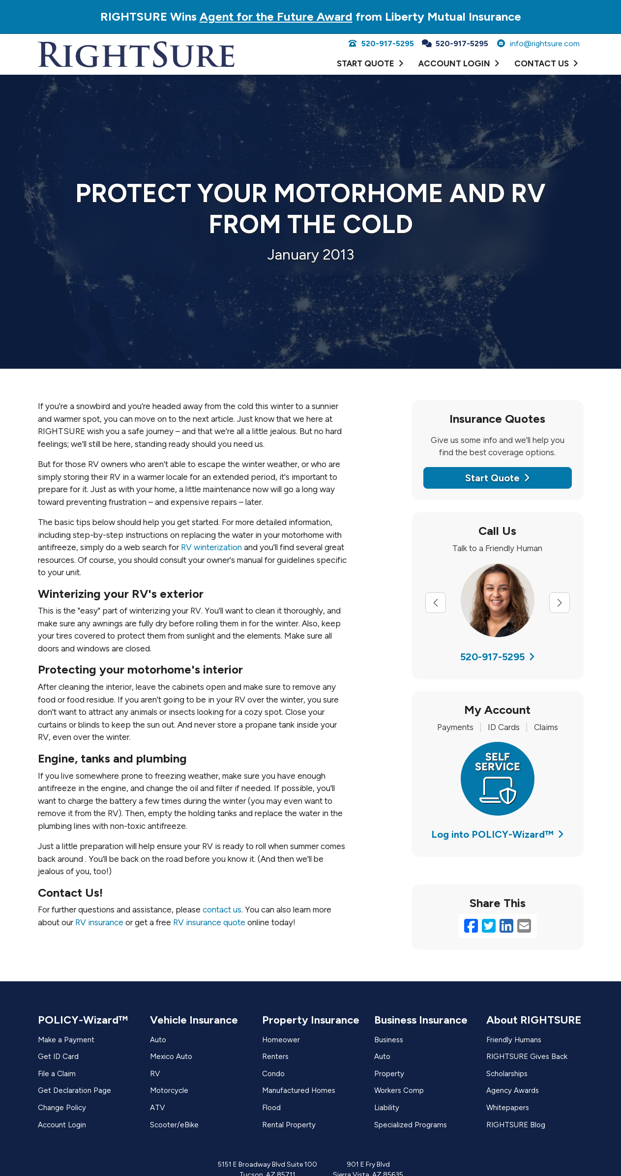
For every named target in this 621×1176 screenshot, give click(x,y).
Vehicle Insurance (194, 1020)
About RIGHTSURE (534, 1020)
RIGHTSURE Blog (515, 1124)
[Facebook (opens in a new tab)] (471, 926)
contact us (222, 909)
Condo (273, 1073)
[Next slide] (559, 602)
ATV (157, 1107)
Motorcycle (169, 1090)
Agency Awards (512, 1090)
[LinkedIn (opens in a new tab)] (506, 926)
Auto (158, 1039)
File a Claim (57, 1073)
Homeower (281, 1039)
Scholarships (507, 1073)
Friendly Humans (513, 1039)
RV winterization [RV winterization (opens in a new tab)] (211, 547)
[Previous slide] (435, 602)
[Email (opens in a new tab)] (524, 926)
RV (155, 1073)
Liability (386, 1107)
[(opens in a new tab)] (497, 778)
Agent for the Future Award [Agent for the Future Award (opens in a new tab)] (276, 16)
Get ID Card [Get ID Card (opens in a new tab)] (58, 1056)
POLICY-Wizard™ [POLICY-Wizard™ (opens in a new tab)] (83, 1020)
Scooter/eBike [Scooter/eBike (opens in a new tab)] (174, 1124)
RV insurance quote (209, 922)
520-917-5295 (381, 43)
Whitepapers (507, 1107)
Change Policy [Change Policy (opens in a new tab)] (62, 1107)
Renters (275, 1056)
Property (389, 1073)
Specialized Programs (410, 1124)
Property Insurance (310, 1020)
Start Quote (497, 478)
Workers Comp (399, 1090)
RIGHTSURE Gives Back (526, 1056)
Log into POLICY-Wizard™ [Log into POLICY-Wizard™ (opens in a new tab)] (497, 834)
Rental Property (289, 1124)
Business (388, 1039)
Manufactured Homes (298, 1090)
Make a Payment (66, 1039)
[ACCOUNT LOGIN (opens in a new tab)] (459, 64)
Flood (271, 1107)
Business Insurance (421, 1020)
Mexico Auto (171, 1056)
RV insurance (99, 922)
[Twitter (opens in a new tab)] (489, 926)
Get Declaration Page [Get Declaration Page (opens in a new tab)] (74, 1090)
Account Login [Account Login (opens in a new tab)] (62, 1124)
